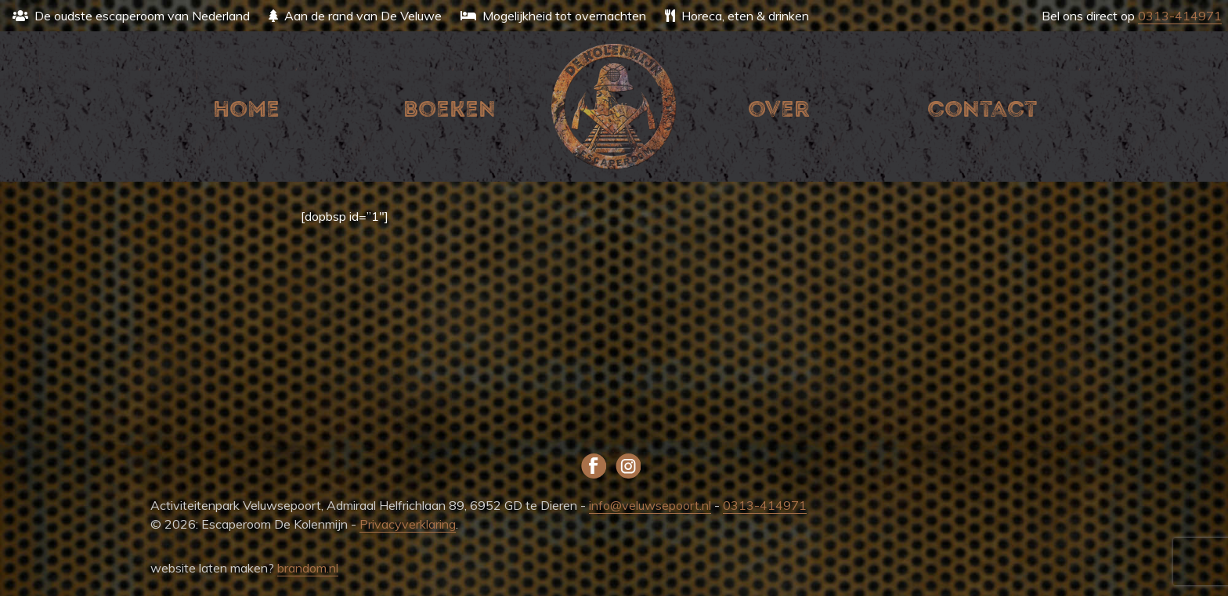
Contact (982, 110)
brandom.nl (307, 568)
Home (246, 110)
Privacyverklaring (407, 524)
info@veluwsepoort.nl (650, 505)
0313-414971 (1180, 15)
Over (779, 110)
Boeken (449, 110)
